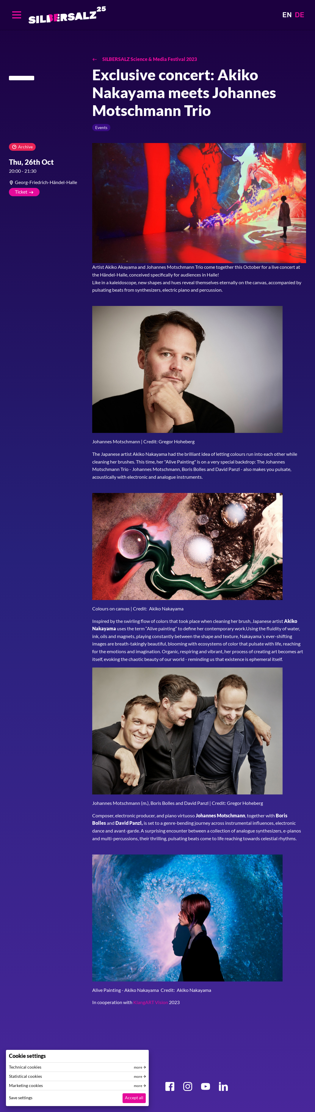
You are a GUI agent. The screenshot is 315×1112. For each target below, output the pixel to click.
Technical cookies (25, 1067)
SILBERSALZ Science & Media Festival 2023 (149, 59)
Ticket (21, 191)
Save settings (20, 1097)
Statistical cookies (25, 1076)
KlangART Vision (150, 1002)
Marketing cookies (26, 1085)
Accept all (134, 1097)
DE (299, 15)
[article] (46, 182)
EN (287, 15)
